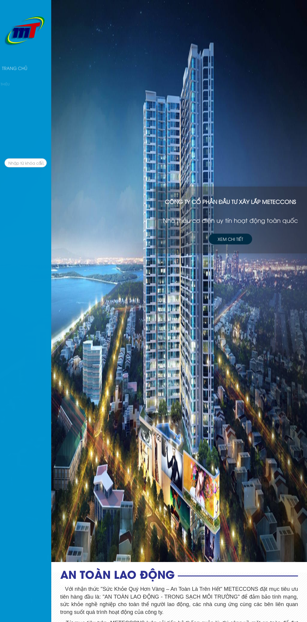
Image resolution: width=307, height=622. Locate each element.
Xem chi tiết (230, 238)
